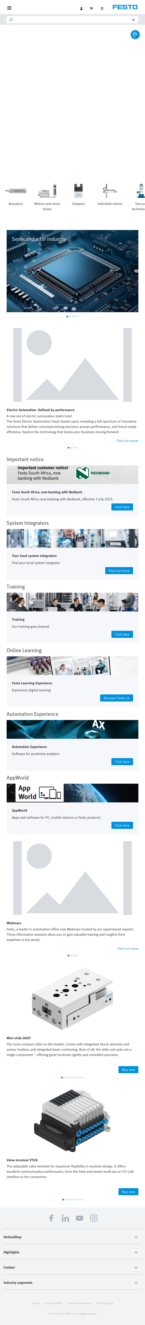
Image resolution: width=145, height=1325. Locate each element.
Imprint (36, 1303)
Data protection (53, 1303)
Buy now (128, 1069)
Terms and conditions (79, 1303)
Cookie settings (104, 1303)
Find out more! (127, 440)
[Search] (72, 19)
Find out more (128, 948)
